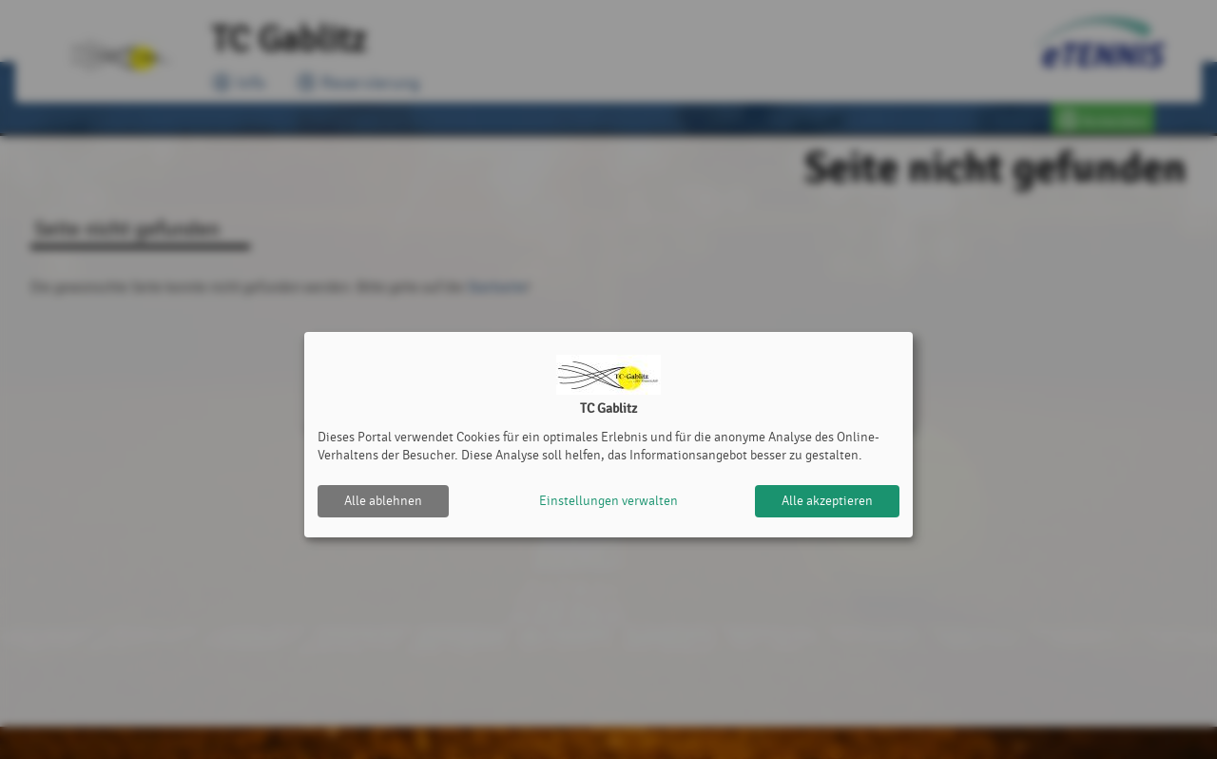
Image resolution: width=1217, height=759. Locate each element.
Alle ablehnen (383, 501)
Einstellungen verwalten (608, 501)
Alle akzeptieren (827, 501)
